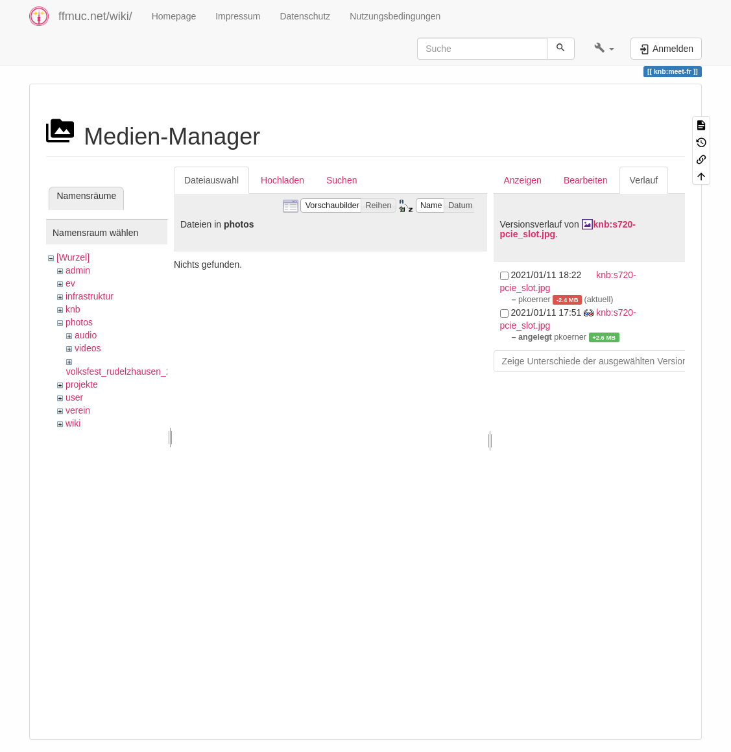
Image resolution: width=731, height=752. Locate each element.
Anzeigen (523, 180)
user (74, 397)
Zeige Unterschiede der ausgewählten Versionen (600, 361)
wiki (73, 423)
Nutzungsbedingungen (395, 16)
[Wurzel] (73, 257)
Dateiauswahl (211, 180)
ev (70, 283)
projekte (82, 384)
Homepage (174, 16)
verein (78, 410)
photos (79, 322)
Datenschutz (305, 16)
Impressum (237, 16)
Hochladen (282, 180)
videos (88, 348)
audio (86, 335)
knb (73, 309)
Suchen (341, 180)
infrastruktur (90, 296)
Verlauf (644, 180)
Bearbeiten (586, 180)
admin (78, 270)
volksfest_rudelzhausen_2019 (126, 371)
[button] (604, 48)
